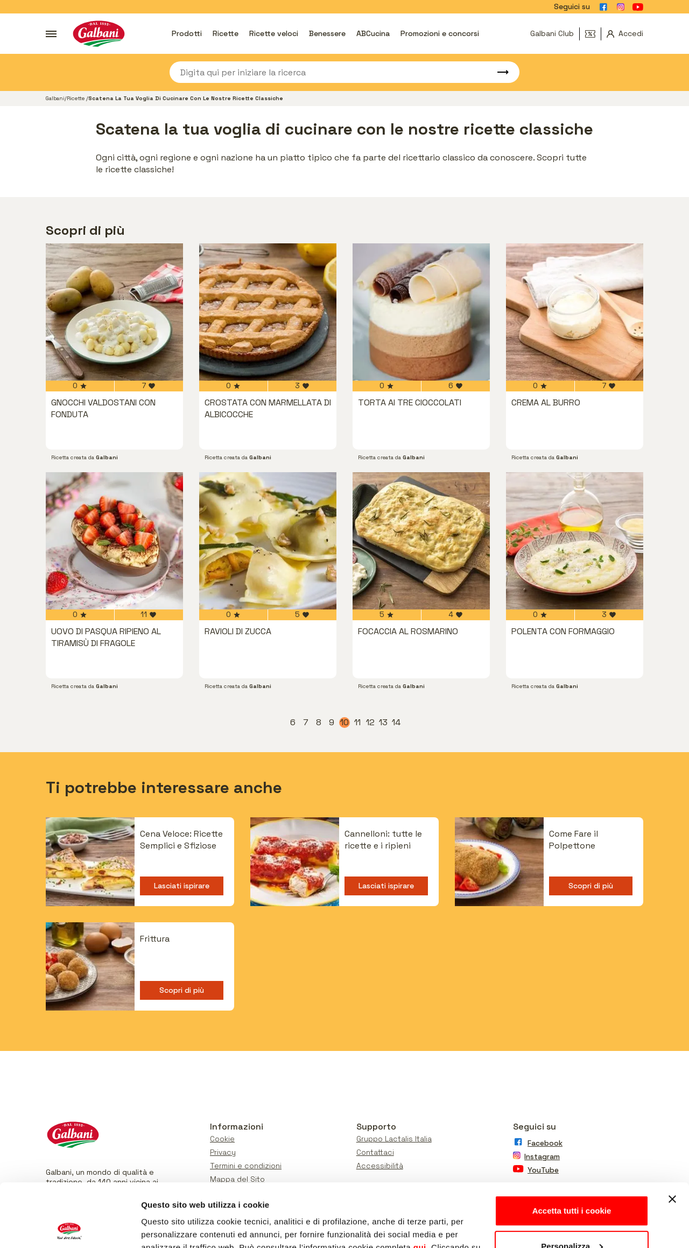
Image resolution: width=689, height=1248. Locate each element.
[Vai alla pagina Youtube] (637, 7)
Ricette (225, 33)
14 (397, 722)
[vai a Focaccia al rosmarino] (421, 540)
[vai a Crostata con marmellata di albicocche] (267, 312)
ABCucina (373, 33)
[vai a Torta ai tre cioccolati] (421, 312)
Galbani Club (552, 33)
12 (371, 722)
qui (419, 1184)
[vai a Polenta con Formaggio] (574, 540)
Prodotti (187, 33)
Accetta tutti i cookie (571, 1147)
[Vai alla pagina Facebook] (603, 7)
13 (384, 722)
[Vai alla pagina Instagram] (620, 7)
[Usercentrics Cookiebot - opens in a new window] (70, 1227)
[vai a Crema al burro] (574, 312)
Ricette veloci (273, 33)
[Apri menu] (51, 34)
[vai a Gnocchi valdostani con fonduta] (114, 312)
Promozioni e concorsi (439, 33)
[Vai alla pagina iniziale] (99, 33)
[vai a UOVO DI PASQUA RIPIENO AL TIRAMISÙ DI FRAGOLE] (114, 540)
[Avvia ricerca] (498, 72)
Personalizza (572, 1182)
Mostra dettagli (170, 1226)
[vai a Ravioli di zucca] (267, 540)
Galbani (55, 98)
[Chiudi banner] (672, 1136)
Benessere (327, 33)
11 (358, 722)
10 (345, 722)
